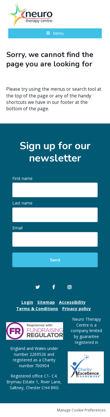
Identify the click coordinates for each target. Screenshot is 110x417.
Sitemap (46, 302)
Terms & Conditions (37, 308)
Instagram (69, 287)
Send (55, 260)
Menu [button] (58, 33)
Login (27, 302)
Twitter (38, 287)
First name (23, 178)
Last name (23, 203)
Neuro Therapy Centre (31, 14)
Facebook (54, 287)
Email (18, 228)
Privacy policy (76, 308)
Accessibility (72, 302)
